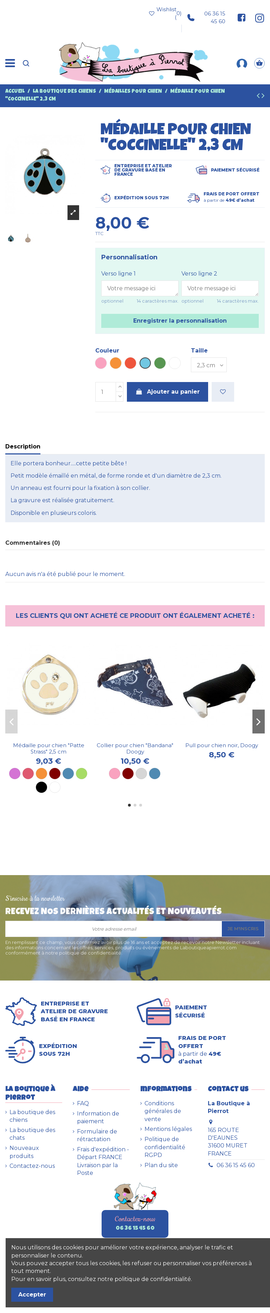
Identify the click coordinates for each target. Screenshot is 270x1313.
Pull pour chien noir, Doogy (221, 745)
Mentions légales (168, 1129)
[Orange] (41, 773)
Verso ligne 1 (118, 273)
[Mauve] (14, 773)
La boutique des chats (32, 1134)
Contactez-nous (32, 1166)
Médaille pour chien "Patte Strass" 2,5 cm (48, 748)
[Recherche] (26, 63)
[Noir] (41, 787)
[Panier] (259, 63)
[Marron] (54, 773)
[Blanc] (54, 787)
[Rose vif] (28, 773)
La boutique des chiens (32, 1116)
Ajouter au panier (167, 391)
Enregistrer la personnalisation (180, 320)
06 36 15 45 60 (206, 17)
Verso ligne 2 (199, 273)
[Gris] (141, 773)
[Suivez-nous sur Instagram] (257, 17)
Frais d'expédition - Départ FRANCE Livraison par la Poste (103, 1161)
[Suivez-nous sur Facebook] (241, 17)
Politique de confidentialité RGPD (164, 1147)
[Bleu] (68, 773)
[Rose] (114, 773)
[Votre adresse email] (114, 928)
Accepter (32, 1294)
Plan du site (161, 1165)
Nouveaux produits (24, 1152)
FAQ (83, 1103)
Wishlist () (165, 13)
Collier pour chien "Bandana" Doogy (135, 748)
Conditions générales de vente (162, 1111)
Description (22, 446)
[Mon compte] (242, 63)
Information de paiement (98, 1117)
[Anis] (81, 773)
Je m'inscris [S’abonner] (243, 928)
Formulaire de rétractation (97, 1135)
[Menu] (10, 63)
